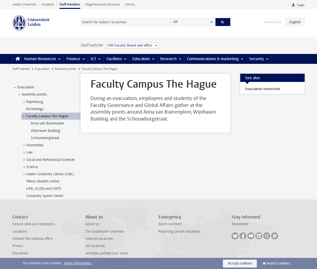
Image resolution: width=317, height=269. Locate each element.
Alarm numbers (170, 224)
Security (256, 58)
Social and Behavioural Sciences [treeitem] (48, 159)
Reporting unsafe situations (179, 231)
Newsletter (240, 224)
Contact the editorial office (32, 238)
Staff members (69, 4)
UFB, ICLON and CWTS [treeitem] (43, 188)
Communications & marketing (213, 58)
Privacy (17, 246)
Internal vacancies (99, 238)
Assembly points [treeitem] (32, 94)
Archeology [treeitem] (35, 109)
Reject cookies (278, 263)
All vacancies (95, 246)
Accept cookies (240, 263)
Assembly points (65, 69)
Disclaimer (20, 253)
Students (48, 4)
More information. (78, 263)
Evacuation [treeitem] (23, 87)
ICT (93, 58)
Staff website (20, 69)
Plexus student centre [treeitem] (42, 181)
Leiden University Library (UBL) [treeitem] (48, 174)
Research (168, 58)
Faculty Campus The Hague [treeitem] (45, 116)
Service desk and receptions (33, 224)
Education (141, 58)
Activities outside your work (106, 253)
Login (301, 5)
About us (92, 224)
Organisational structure (102, 4)
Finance (73, 58)
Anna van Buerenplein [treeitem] (47, 123)
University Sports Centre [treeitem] (44, 196)
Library (130, 4)
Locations (19, 231)
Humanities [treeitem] (32, 145)
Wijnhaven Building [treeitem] (45, 130)
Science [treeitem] (30, 167)
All (175, 22)
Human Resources (40, 58)
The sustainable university (104, 231)
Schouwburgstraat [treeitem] (45, 138)
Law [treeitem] (27, 152)
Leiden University (24, 4)
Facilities (114, 58)
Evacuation (42, 69)
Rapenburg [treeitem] (32, 101)
